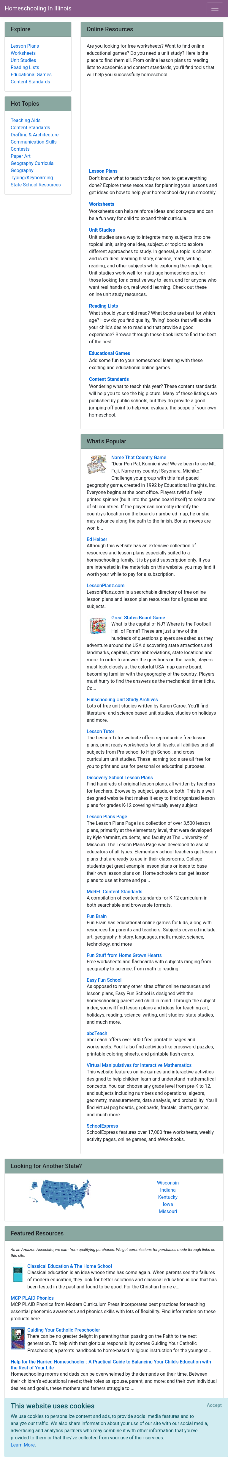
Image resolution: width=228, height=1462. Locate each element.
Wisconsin (168, 1183)
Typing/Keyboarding (32, 177)
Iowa (168, 1204)
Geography (22, 170)
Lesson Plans (103, 171)
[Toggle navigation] (215, 8)
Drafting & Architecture (34, 135)
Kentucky (168, 1197)
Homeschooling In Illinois (38, 8)
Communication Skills (34, 142)
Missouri (168, 1211)
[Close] (214, 1405)
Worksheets (101, 204)
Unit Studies (102, 230)
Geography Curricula (32, 163)
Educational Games (109, 353)
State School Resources (36, 185)
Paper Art (21, 156)
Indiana (167, 1190)
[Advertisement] (152, 122)
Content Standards (109, 379)
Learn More (23, 1445)
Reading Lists (103, 306)
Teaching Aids (25, 120)
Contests (20, 149)
